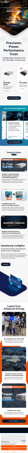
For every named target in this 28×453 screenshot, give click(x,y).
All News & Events (14, 421)
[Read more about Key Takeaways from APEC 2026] (14, 324)
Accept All (14, 446)
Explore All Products (14, 98)
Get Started (5, 264)
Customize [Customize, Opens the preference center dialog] (14, 451)
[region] (14, 443)
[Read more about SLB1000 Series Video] (14, 395)
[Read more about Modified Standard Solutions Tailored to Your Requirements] (14, 359)
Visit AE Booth (14, 25)
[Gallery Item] (14, 172)
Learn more (18, 9)
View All (14, 154)
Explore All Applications (15, 142)
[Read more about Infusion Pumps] (15, 116)
